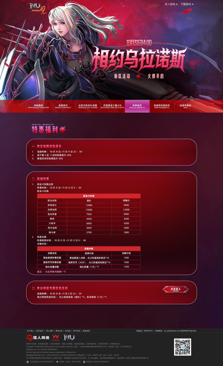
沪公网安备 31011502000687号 (40, 361)
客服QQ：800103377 (144, 331)
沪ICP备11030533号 (68, 355)
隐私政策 (86, 331)
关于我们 (30, 331)
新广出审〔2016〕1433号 (109, 355)
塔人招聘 (49, 331)
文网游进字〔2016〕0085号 (87, 355)
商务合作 (59, 331)
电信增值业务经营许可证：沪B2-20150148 (42, 355)
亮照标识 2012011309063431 (96, 361)
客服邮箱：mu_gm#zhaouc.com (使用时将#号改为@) (175, 331)
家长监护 (40, 331)
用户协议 (76, 331)
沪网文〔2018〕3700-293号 (68, 361)
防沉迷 (68, 331)
